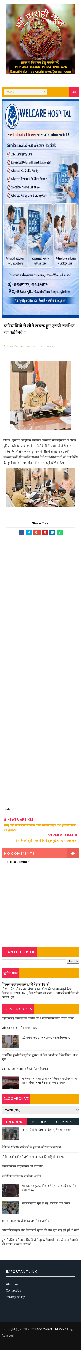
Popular (40, 1122)
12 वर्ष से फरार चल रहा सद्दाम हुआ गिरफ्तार (46, 1038)
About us (12, 1284)
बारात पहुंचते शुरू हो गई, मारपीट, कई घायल (46, 1203)
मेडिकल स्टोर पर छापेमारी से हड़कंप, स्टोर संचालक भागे (31, 1147)
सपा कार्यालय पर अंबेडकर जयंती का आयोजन (26, 1221)
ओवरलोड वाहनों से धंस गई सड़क (19, 1028)
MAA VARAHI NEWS (49, 1329)
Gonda (51, 347)
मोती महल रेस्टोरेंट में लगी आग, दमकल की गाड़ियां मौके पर (33, 1157)
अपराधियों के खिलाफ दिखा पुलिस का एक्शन (46, 1130)
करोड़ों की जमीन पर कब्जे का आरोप (21, 1176)
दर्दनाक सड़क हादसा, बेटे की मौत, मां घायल (25, 1069)
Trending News (14, 1123)
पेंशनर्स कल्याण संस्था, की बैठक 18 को (25, 984)
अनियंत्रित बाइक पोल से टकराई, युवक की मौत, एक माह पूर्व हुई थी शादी (40, 1230)
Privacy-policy (15, 1297)
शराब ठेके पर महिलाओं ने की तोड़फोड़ (22, 1166)
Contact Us (13, 1291)
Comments (66, 1122)
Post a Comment (18, 862)
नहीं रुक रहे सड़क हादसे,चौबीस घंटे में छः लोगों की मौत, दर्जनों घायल (38, 1018)
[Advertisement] (40, 673)
